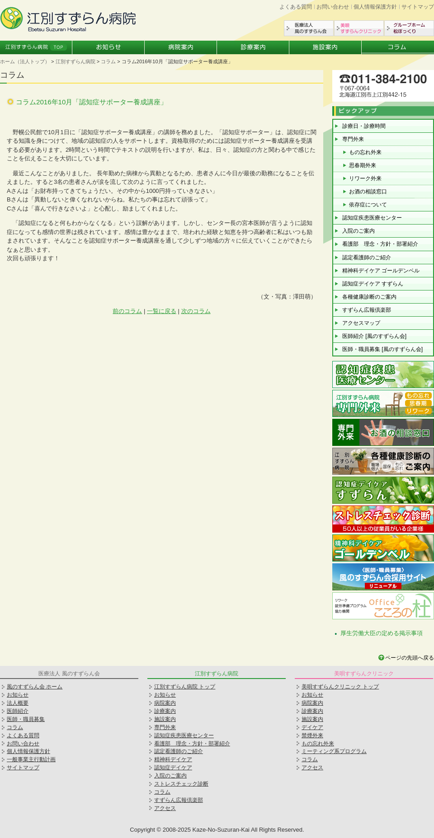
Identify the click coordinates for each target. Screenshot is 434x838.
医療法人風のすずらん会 (309, 28)
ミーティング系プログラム (334, 751)
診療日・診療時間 (364, 126)
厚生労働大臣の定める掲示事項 (381, 633)
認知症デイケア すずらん (372, 284)
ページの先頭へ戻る (409, 658)
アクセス (165, 808)
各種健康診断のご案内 (369, 297)
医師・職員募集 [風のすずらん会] (382, 349)
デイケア (312, 727)
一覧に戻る (161, 311)
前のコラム (127, 311)
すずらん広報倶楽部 (366, 310)
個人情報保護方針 (375, 7)
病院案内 (181, 47)
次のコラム (196, 311)
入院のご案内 (358, 231)
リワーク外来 (365, 178)
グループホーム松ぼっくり (409, 28)
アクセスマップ (361, 323)
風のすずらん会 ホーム (34, 687)
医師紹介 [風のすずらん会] (374, 336)
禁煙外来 (312, 735)
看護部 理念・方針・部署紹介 (380, 244)
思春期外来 (362, 165)
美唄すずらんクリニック (359, 28)
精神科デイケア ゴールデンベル (381, 270)
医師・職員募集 (26, 719)
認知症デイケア (173, 767)
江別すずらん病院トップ (36, 47)
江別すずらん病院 (75, 61)
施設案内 (325, 47)
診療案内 (253, 47)
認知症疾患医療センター (372, 218)
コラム (398, 47)
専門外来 (353, 139)
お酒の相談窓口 (368, 191)
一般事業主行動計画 (31, 759)
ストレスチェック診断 (181, 784)
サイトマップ (417, 7)
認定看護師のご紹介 (366, 257)
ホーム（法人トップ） (25, 61)
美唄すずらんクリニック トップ (340, 687)
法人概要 (17, 703)
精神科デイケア (173, 759)
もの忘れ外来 (365, 152)
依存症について (368, 204)
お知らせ (108, 47)
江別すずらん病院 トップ (184, 687)
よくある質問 (295, 7)
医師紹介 (17, 711)
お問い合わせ (332, 7)
